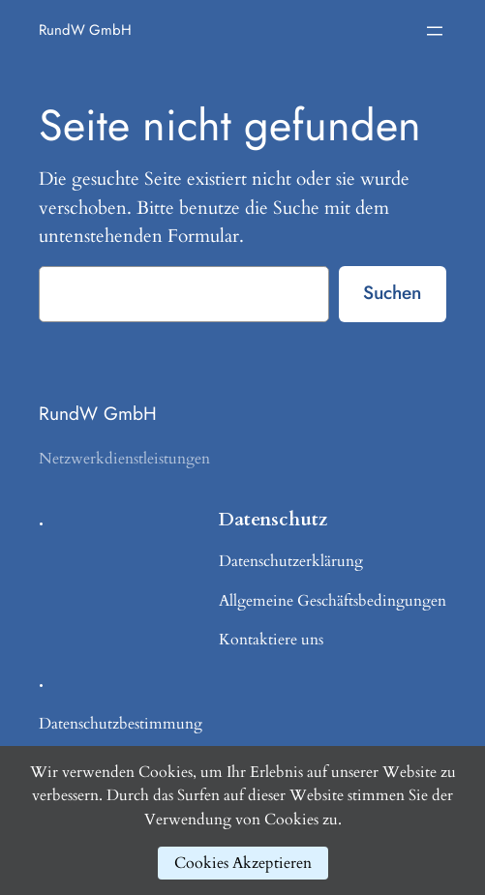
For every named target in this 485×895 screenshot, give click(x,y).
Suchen (392, 292)
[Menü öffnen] (434, 31)
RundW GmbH (85, 30)
